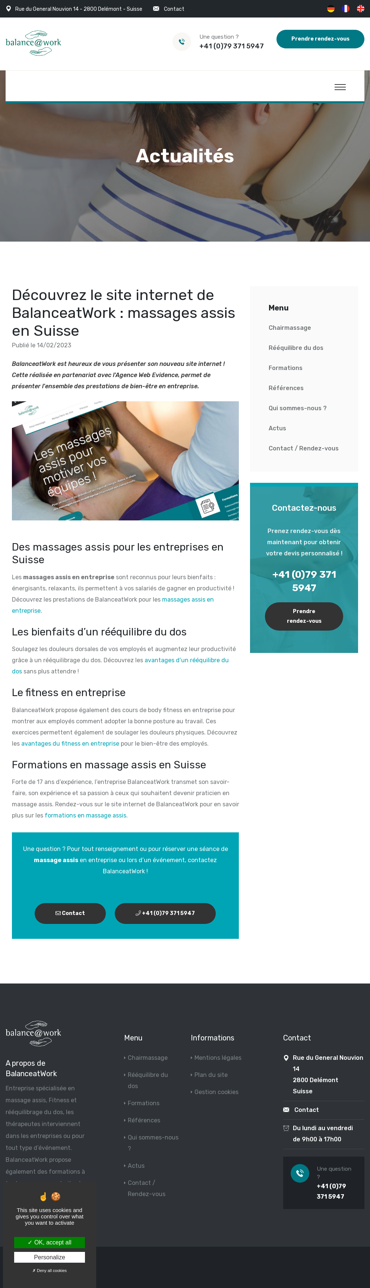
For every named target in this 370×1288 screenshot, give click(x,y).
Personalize (49, 1257)
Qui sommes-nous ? (298, 408)
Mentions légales (218, 1057)
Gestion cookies (216, 1092)
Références (286, 388)
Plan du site (211, 1074)
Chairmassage (290, 327)
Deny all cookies (49, 1270)
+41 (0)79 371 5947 (231, 46)
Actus (277, 428)
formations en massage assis (85, 815)
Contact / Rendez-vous (304, 448)
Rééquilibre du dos (296, 347)
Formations (286, 368)
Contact (174, 9)
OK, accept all (49, 1242)
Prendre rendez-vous (320, 39)
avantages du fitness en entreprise (70, 743)
